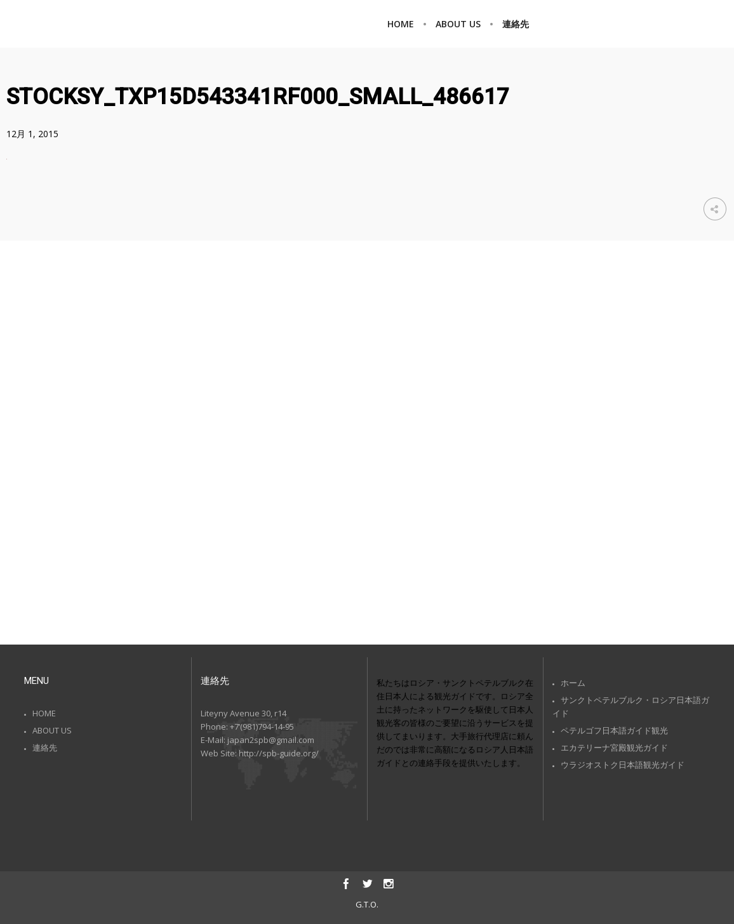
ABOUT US (52, 730)
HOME (44, 713)
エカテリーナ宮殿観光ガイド (614, 747)
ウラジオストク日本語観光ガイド (622, 764)
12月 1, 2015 (32, 134)
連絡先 (44, 747)
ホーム (573, 682)
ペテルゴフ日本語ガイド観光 (614, 730)
